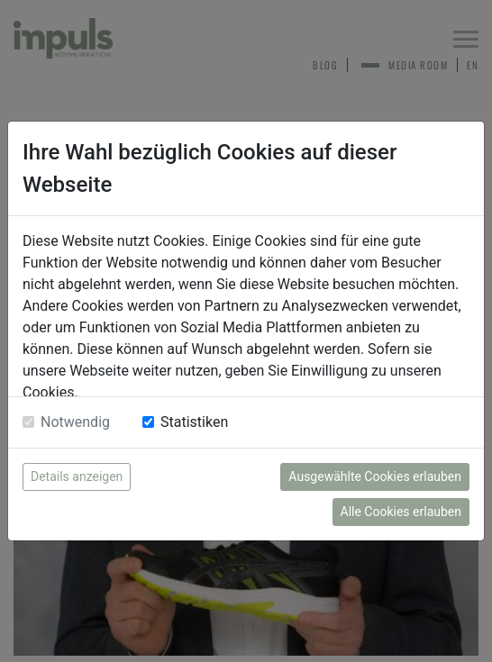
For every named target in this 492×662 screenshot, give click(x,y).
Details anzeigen (77, 476)
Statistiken (194, 422)
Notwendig (75, 422)
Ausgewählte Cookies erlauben (374, 476)
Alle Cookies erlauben (401, 511)
